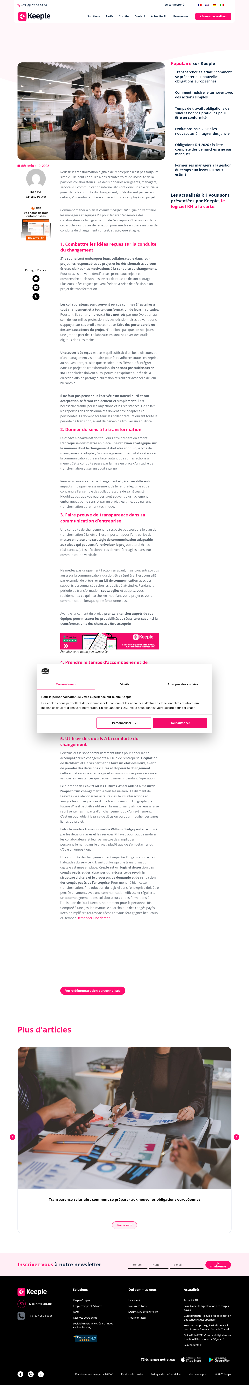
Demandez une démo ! (93, 918)
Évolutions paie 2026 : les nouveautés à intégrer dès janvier (203, 131)
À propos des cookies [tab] (182, 684)
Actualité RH (159, 16)
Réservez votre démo (85, 1317)
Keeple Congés (81, 1300)
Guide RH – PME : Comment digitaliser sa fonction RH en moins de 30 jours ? (207, 1337)
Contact (140, 16)
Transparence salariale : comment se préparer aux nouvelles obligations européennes (203, 76)
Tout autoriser (180, 723)
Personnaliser (124, 723)
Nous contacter (137, 1317)
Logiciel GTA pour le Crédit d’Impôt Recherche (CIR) (93, 1325)
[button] (35, 278)
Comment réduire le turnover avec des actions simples (204, 94)
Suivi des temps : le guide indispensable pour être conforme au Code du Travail (206, 1327)
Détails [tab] (124, 684)
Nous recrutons (137, 1306)
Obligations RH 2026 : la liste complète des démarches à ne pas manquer (203, 149)
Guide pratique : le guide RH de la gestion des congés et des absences (207, 1317)
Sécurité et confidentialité (143, 1312)
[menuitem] (199, 4)
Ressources (180, 16)
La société (134, 1300)
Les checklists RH (193, 1345)
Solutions (93, 16)
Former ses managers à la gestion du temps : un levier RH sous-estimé (203, 170)
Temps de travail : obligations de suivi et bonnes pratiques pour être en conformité (202, 113)
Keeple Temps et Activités (87, 1306)
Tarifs (109, 16)
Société (124, 16)
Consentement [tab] (66, 684)
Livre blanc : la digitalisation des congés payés (206, 1308)
